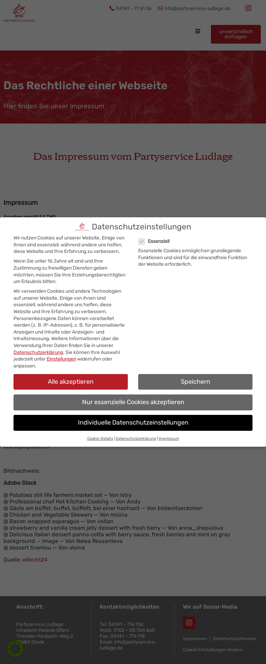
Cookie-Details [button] (100, 434)
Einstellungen (61, 354)
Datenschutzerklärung (38, 348)
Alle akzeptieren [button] (71, 376)
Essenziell (156, 237)
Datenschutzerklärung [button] (136, 434)
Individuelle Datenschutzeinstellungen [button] (133, 418)
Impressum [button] (169, 434)
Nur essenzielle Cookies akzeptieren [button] (133, 397)
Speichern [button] (195, 376)
